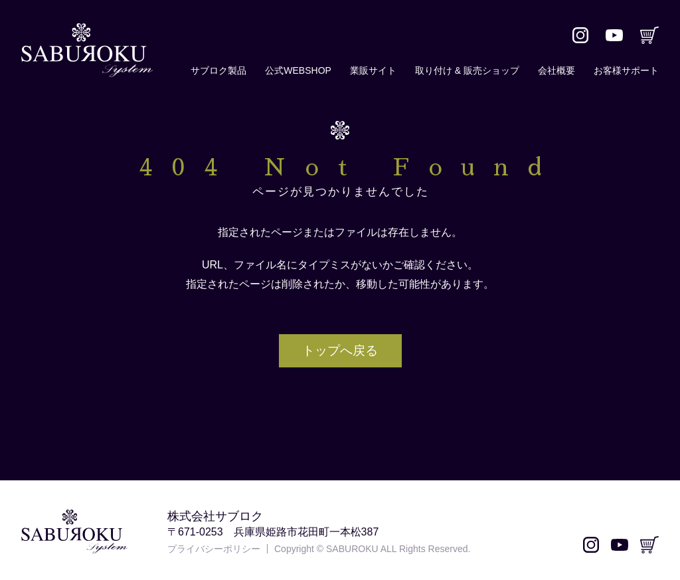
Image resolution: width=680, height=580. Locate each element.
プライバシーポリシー (213, 548)
